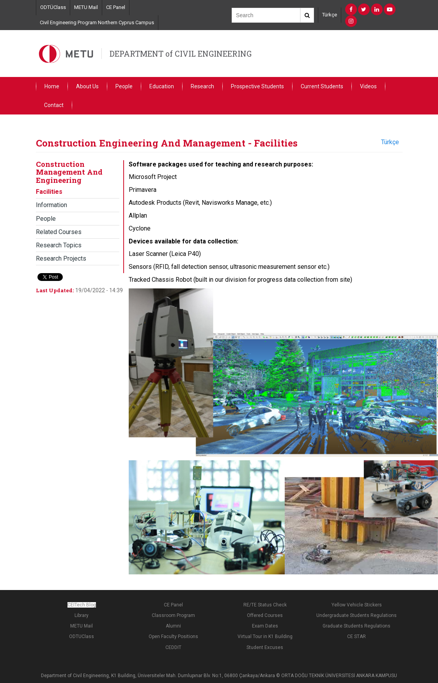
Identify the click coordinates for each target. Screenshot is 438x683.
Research (202, 86)
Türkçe (329, 15)
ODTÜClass (53, 7)
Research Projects (61, 258)
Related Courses (59, 232)
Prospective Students (257, 86)
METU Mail (86, 7)
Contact (54, 105)
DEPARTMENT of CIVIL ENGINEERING (181, 53)
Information (51, 205)
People (124, 86)
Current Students (322, 86)
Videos (368, 86)
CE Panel (115, 7)
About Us (87, 86)
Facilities (49, 191)
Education (161, 86)
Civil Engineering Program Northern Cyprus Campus (97, 22)
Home (51, 86)
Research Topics (59, 245)
